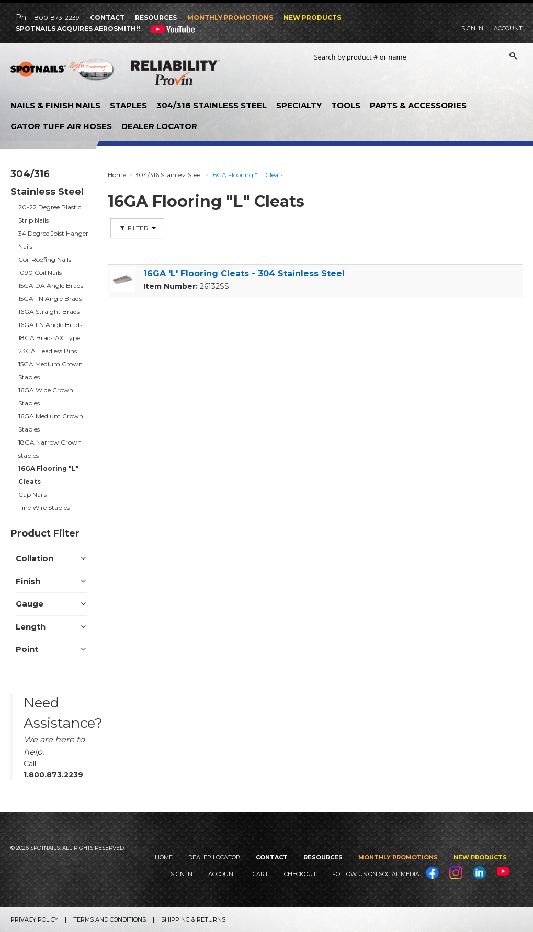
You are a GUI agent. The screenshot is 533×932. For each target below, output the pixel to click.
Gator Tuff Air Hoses (61, 126)
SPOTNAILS (62, 73)
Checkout (300, 874)
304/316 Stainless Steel (211, 105)
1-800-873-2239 (55, 17)
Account (508, 28)
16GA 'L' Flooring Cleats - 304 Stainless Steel (244, 273)
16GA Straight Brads (49, 312)
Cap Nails (32, 494)
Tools (345, 105)
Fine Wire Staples (44, 507)
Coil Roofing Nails (44, 259)
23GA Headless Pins (47, 351)
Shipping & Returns (193, 919)
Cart (260, 874)
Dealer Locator (159, 126)
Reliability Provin (175, 74)
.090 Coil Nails (40, 272)
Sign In (472, 28)
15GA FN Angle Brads (50, 298)
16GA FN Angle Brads (50, 325)
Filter (137, 228)
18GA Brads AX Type (49, 338)
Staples (128, 105)
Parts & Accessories (418, 105)
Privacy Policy (34, 919)
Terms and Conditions (109, 919)
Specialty (299, 105)
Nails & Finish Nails (55, 105)
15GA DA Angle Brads (50, 285)
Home (164, 857)
